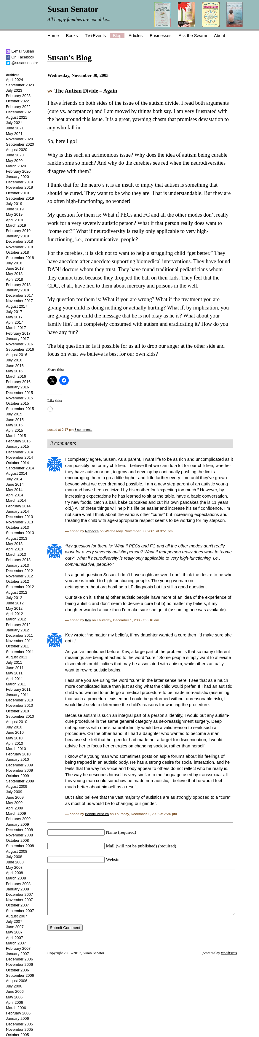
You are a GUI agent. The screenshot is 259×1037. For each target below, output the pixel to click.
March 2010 (16, 749)
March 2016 (16, 376)
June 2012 (15, 603)
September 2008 (20, 846)
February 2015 (18, 441)
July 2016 (14, 360)
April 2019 (14, 220)
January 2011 (17, 695)
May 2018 (14, 273)
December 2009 (19, 765)
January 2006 (17, 1018)
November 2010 (19, 705)
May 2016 (14, 371)
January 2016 (17, 387)
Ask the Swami (193, 35)
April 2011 (14, 678)
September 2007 (20, 911)
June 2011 (15, 668)
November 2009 (19, 770)
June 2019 (15, 209)
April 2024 (14, 79)
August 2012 (16, 592)
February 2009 (18, 819)
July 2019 (14, 203)
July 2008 (14, 857)
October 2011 (17, 646)
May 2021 (14, 133)
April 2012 (14, 614)
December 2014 (19, 452)
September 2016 (20, 349)
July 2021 (14, 122)
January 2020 (17, 176)
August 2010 (16, 722)
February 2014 (18, 506)
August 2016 (16, 354)
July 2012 (14, 597)
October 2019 (17, 193)
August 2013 (16, 538)
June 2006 (15, 991)
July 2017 (14, 311)
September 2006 (20, 975)
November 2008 (19, 835)
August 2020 (16, 149)
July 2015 (14, 414)
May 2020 (14, 160)
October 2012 (17, 581)
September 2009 (20, 781)
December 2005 (19, 1024)
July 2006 (14, 986)
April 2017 (14, 322)
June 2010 (15, 732)
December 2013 (19, 516)
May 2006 (14, 997)
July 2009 (14, 792)
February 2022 (18, 106)
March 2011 (16, 684)
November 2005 (19, 1029)
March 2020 (16, 166)
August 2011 (16, 657)
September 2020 (20, 144)
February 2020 (18, 171)
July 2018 (14, 263)
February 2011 (18, 689)
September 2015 (20, 408)
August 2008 (16, 851)
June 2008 (15, 862)
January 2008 (17, 889)
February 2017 (18, 333)
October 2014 (17, 462)
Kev (88, 620)
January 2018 (17, 290)
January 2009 (17, 824)
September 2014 (20, 468)
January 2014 (17, 511)
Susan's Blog (69, 57)
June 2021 (15, 128)
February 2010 (18, 754)
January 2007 (17, 954)
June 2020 (15, 155)
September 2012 (20, 587)
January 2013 (17, 565)
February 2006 (18, 1013)
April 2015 (14, 430)
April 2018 (14, 279)
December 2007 (19, 894)
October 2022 (17, 101)
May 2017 (14, 317)
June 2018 (15, 268)
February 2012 (18, 624)
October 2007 (17, 905)
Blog (117, 35)
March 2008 (16, 878)
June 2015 (15, 419)
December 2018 (19, 241)
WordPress (229, 962)
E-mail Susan (20, 51)
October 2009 (17, 776)
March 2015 (16, 435)
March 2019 (16, 225)
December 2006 (19, 959)
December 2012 (19, 570)
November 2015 (19, 398)
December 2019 (19, 182)
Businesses (161, 35)
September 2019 (20, 198)
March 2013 (16, 554)
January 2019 (17, 236)
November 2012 (19, 576)
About (219, 35)
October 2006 (17, 970)
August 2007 (16, 916)
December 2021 (19, 112)
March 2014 (16, 500)
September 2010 (20, 716)
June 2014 (15, 484)
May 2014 (14, 489)
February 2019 (18, 230)
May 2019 (14, 214)
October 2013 (17, 527)
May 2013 (14, 543)
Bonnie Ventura (97, 814)
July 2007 (14, 921)
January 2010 (17, 759)
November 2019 (19, 187)
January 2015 (17, 446)
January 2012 (17, 630)
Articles (136, 35)
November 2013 (19, 522)
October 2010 (17, 711)
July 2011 (14, 662)
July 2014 (14, 479)
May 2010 (14, 738)
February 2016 (18, 381)
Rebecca (92, 531)
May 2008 (14, 867)
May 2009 (14, 803)
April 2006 (14, 1002)
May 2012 (14, 608)
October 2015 (17, 403)
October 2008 (17, 840)
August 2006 (16, 981)
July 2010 (14, 727)
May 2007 (14, 932)
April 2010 (14, 743)
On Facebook (20, 57)
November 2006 (19, 964)
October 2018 (17, 252)
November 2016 (19, 344)
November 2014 (19, 457)
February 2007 (18, 948)
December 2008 (19, 830)
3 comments (83, 429)
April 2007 (14, 938)
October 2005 (17, 1035)
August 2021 (16, 117)
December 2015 (19, 392)
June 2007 (15, 927)
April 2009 (14, 808)
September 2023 (20, 85)
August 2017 (16, 306)
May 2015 (14, 425)
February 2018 (18, 284)
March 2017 (16, 327)
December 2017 (19, 295)
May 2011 (14, 673)
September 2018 (20, 257)
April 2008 (14, 873)
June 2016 (15, 365)
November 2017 (19, 300)
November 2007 (19, 900)
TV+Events (95, 35)
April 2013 (14, 549)
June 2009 (15, 797)
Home (53, 35)
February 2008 (18, 884)
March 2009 (16, 813)
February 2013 (18, 560)
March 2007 (16, 943)
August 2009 (16, 786)
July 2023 (14, 90)
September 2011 (20, 651)
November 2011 (19, 641)
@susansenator (22, 63)
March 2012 (16, 619)
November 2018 (19, 247)
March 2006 (16, 1008)
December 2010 (19, 700)
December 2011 (19, 635)
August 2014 (16, 473)
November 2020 (19, 139)
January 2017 (17, 338)
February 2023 (18, 95)
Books (72, 35)
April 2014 (14, 495)
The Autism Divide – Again (86, 91)
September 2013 (20, 533)
